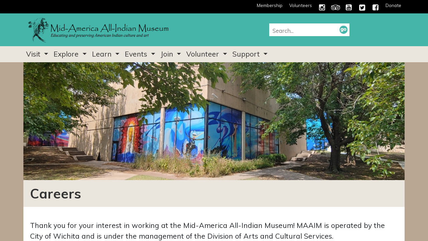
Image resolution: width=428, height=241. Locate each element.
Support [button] (247, 54)
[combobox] (306, 30)
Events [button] (137, 54)
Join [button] (167, 54)
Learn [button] (103, 54)
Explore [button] (67, 54)
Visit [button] (34, 54)
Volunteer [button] (203, 54)
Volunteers (300, 5)
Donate (393, 5)
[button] (343, 29)
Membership (270, 5)
